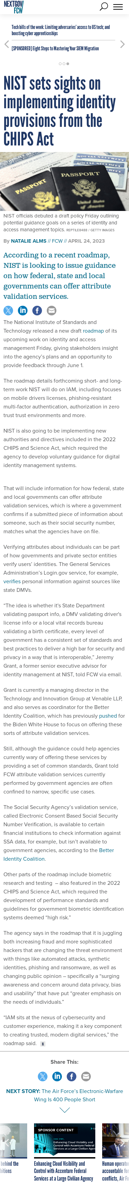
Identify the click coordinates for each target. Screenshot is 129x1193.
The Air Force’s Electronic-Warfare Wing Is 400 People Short (78, 1095)
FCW (57, 241)
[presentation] (6, 1153)
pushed (108, 716)
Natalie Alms (28, 241)
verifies (12, 581)
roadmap (93, 331)
